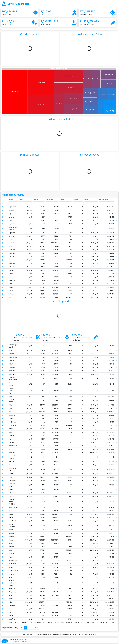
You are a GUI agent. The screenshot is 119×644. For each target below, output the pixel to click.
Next (36, 628)
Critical (75, 199)
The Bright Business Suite (18, 642)
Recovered (49, 199)
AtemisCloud (22, 639)
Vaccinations (103, 199)
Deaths (35, 199)
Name (11, 199)
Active (62, 199)
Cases (21, 199)
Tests (86, 199)
